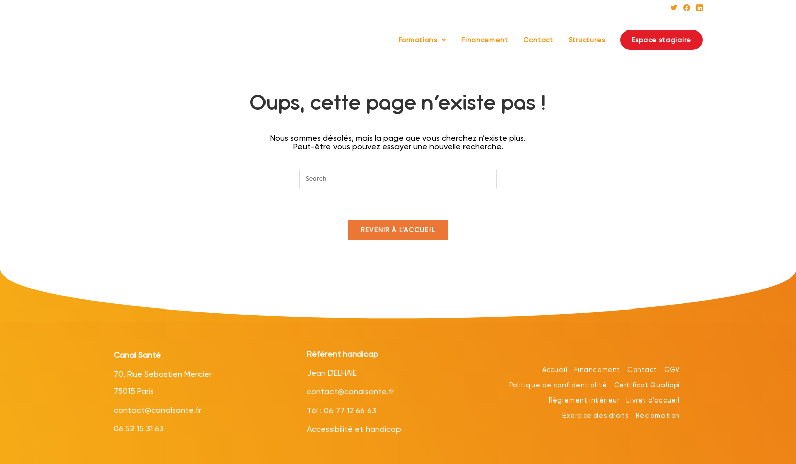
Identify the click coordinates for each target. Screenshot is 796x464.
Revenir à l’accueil (398, 230)
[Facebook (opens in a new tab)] (686, 8)
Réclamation (658, 415)
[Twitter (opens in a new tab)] (673, 8)
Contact (642, 370)
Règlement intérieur (584, 400)
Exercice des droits (595, 415)
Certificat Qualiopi (647, 385)
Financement (597, 370)
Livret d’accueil (653, 400)
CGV (672, 370)
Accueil (554, 370)
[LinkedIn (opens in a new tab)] (698, 8)
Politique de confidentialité (558, 385)
